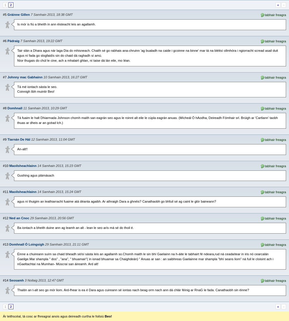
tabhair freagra (273, 15)
